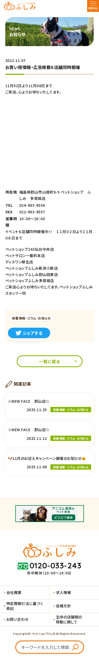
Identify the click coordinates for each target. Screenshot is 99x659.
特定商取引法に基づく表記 (24, 606)
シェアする (29, 333)
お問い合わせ (17, 619)
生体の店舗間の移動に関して (69, 619)
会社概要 (14, 592)
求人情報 (63, 592)
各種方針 (63, 605)
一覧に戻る (49, 361)
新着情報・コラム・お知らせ (31, 318)
